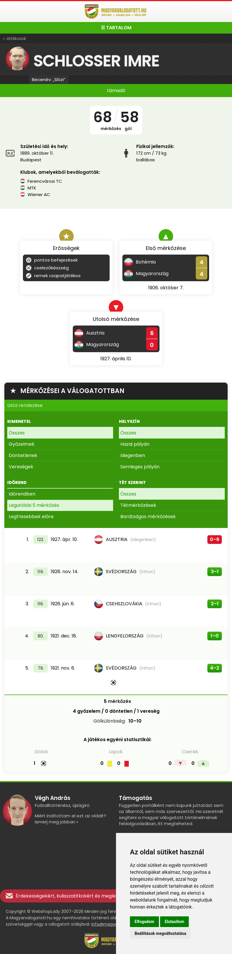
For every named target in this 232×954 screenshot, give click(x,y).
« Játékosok (14, 38)
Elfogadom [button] (144, 921)
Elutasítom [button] (174, 921)
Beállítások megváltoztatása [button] (160, 933)
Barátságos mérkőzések (148, 516)
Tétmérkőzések (138, 505)
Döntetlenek (23, 455)
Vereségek (21, 466)
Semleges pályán (140, 466)
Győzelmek (22, 444)
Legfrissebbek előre (31, 516)
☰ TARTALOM (116, 27)
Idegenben (132, 455)
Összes (17, 433)
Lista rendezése (25, 405)
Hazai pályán (134, 444)
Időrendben (22, 494)
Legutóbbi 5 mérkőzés (34, 505)
